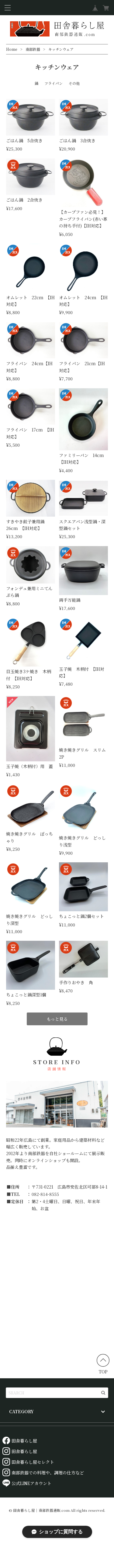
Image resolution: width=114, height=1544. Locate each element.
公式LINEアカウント (26, 1483)
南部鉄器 (33, 49)
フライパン (53, 83)
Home (11, 49)
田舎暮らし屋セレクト (28, 1462)
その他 (74, 83)
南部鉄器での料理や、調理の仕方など (43, 1473)
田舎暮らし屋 (19, 1441)
